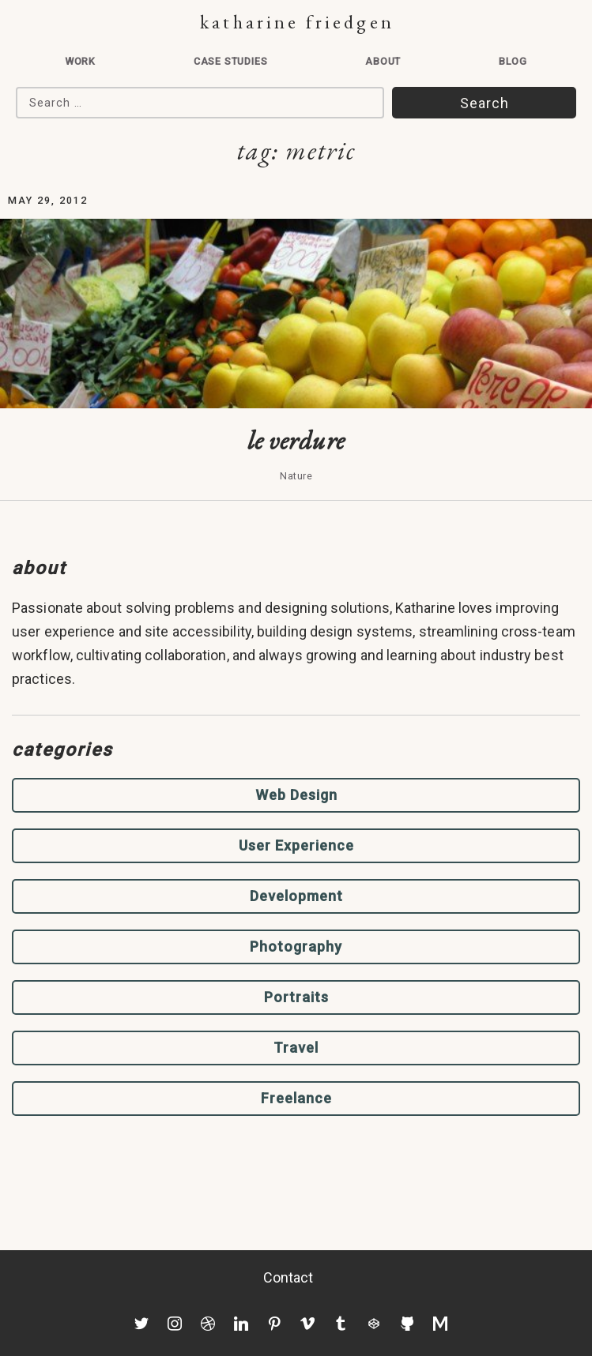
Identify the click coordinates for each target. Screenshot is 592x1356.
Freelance (296, 1098)
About (383, 61)
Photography (296, 946)
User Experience (296, 845)
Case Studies (231, 61)
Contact (288, 1277)
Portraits (296, 997)
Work (80, 61)
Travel (296, 1047)
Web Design (296, 795)
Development (296, 896)
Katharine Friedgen (297, 21)
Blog (513, 61)
